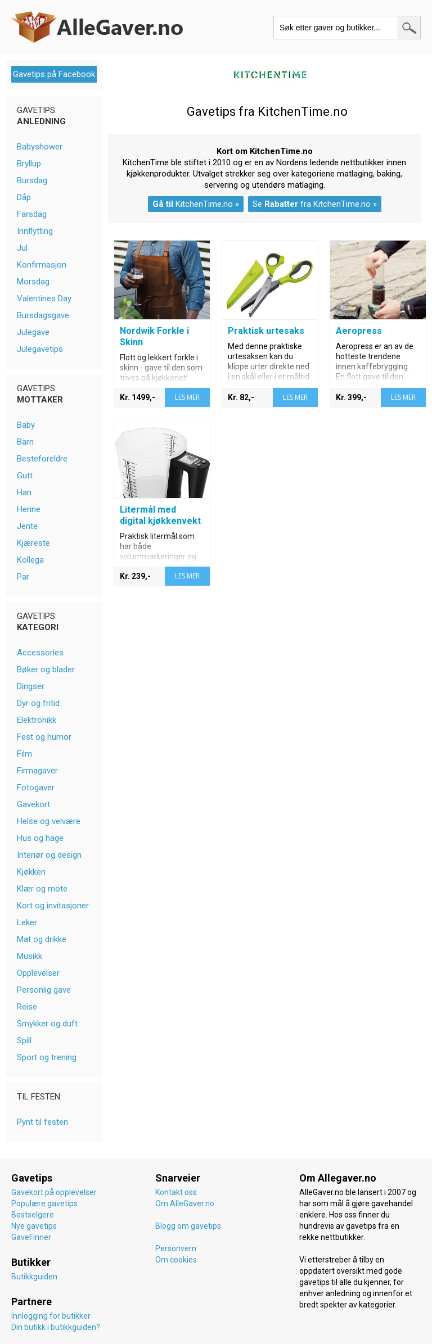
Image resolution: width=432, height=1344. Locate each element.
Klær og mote (42, 889)
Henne (28, 509)
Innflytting (35, 231)
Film (24, 754)
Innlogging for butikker (51, 1315)
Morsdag (33, 282)
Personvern (175, 1248)
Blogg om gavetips (188, 1225)
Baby (26, 425)
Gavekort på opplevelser (54, 1192)
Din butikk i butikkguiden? (55, 1327)
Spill (24, 1040)
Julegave (33, 332)
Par (23, 577)
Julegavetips (40, 349)
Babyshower (39, 147)
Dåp (24, 197)
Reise (27, 1007)
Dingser (30, 686)
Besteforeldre (42, 459)
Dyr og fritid (38, 703)
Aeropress (359, 330)
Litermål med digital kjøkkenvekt (160, 515)
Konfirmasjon (41, 265)
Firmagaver (37, 771)
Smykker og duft (47, 1024)
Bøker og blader (46, 669)
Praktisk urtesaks (266, 330)
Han (24, 492)
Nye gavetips (34, 1225)
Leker (27, 922)
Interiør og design (49, 855)
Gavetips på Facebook (54, 74)
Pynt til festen (42, 1122)
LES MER (187, 397)
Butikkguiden (34, 1276)
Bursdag (32, 180)
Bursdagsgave (43, 315)
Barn (25, 442)
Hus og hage (40, 838)
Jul (22, 248)
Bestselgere (32, 1214)
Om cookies (176, 1259)
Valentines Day (44, 298)
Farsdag (32, 214)
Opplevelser (38, 973)
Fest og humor (44, 737)
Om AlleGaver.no (184, 1203)
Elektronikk (36, 720)
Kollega (30, 560)
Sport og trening (46, 1057)
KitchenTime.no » (195, 204)
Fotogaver (36, 787)
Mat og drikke (41, 939)
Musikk (29, 956)
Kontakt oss (176, 1192)
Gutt (25, 475)
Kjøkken (31, 872)
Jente (27, 526)
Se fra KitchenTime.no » (315, 204)
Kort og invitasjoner (53, 905)
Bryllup (29, 164)
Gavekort (33, 804)
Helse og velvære (48, 821)
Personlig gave (44, 990)
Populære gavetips (44, 1203)
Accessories (40, 653)
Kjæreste (33, 543)
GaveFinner (31, 1237)
